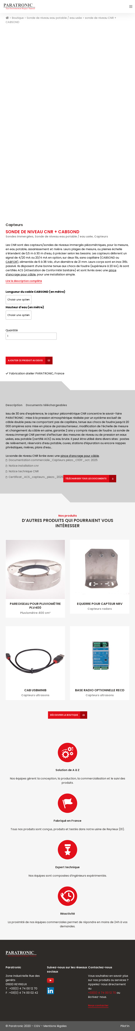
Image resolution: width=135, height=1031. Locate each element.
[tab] (14, 404)
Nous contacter (98, 1005)
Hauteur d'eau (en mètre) (25, 307)
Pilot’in (124, 1026)
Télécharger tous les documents (86, 478)
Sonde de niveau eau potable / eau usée (54, 18)
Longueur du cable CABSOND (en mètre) (35, 292)
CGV (37, 1026)
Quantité (12, 330)
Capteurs (14, 224)
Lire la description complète (24, 281)
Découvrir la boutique (64, 714)
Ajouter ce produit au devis (25, 360)
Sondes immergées (19, 236)
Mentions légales (55, 1026)
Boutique (18, 18)
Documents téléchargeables (46, 405)
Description (14, 405)
